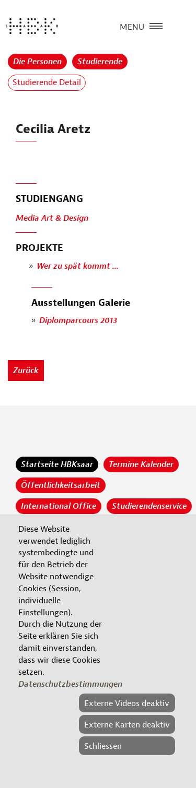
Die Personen (37, 61)
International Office (58, 506)
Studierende (99, 61)
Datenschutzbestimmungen (70, 684)
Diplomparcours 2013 (78, 321)
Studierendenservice (149, 506)
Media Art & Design (52, 218)
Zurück (26, 370)
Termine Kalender (141, 464)
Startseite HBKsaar (57, 464)
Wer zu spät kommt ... (78, 266)
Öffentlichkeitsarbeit (60, 485)
